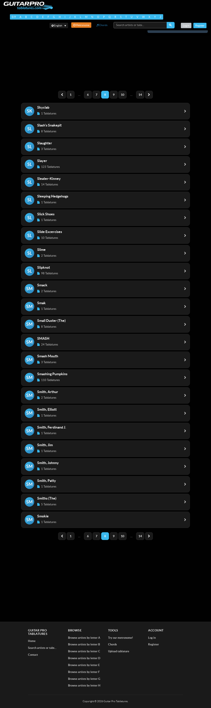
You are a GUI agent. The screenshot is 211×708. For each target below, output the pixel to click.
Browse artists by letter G (84, 678)
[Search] (171, 25)
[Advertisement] (105, 57)
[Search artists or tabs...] (140, 25)
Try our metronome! (120, 637)
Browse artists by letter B (84, 644)
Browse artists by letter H (84, 685)
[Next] (149, 95)
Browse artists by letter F (84, 672)
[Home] (28, 5)
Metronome (81, 25)
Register (200, 25)
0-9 (14, 16)
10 (122, 94)
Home (32, 641)
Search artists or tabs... (42, 647)
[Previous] (62, 95)
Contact (33, 654)
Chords (101, 25)
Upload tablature (118, 651)
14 (140, 94)
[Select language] (59, 25)
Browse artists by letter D (84, 658)
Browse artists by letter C (84, 651)
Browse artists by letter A (84, 637)
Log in (186, 25)
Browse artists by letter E (84, 665)
